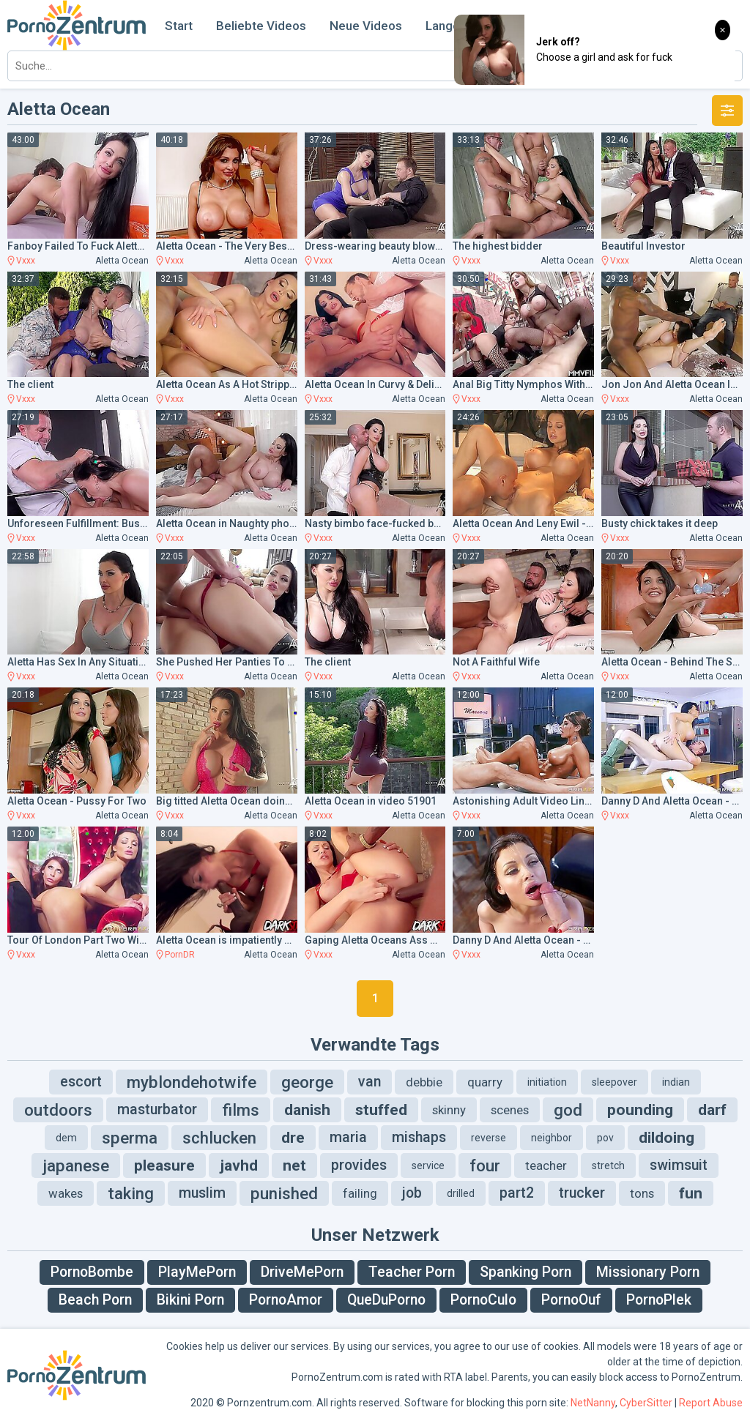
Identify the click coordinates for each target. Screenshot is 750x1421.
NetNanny (593, 1403)
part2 (517, 1193)
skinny (449, 1110)
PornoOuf (571, 1299)
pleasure (164, 1165)
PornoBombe (92, 1272)
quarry (484, 1082)
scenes (510, 1110)
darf (712, 1110)
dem (66, 1138)
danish (307, 1110)
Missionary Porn (647, 1272)
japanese (75, 1165)
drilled (461, 1193)
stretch (608, 1165)
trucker (582, 1193)
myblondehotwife (191, 1082)
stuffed (381, 1110)
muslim (202, 1193)
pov (605, 1138)
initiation (547, 1082)
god (568, 1109)
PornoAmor (285, 1299)
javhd (239, 1165)
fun (690, 1193)
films (240, 1109)
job (412, 1193)
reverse (488, 1138)
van (369, 1081)
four (484, 1165)
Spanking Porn (525, 1272)
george (307, 1082)
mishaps (419, 1137)
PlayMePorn (197, 1272)
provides (359, 1165)
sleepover (614, 1082)
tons (642, 1193)
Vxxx (25, 261)
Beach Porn (95, 1299)
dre (293, 1137)
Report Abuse (711, 1403)
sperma (129, 1137)
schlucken (219, 1137)
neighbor (551, 1138)
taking (131, 1193)
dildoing (666, 1137)
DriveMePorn (302, 1272)
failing (360, 1193)
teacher (546, 1165)
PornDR (180, 955)
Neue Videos (366, 25)
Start (179, 25)
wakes (65, 1193)
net (294, 1165)
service (428, 1165)
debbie (424, 1082)
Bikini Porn (190, 1299)
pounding (640, 1110)
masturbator (157, 1109)
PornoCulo (483, 1299)
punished (284, 1193)
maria (348, 1137)
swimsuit (679, 1165)
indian (676, 1082)
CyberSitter (646, 1403)
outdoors (58, 1109)
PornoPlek (658, 1299)
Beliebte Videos (261, 25)
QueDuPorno (386, 1299)
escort (81, 1081)
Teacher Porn (411, 1272)
